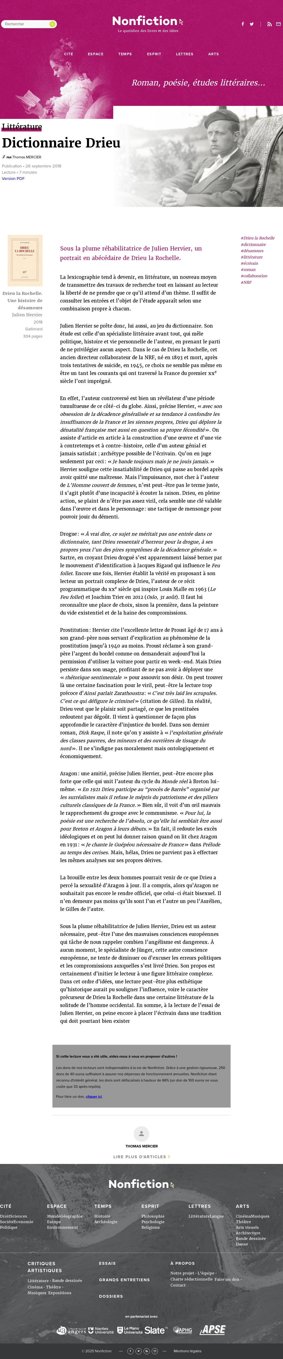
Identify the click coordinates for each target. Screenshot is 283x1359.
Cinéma (243, 1216)
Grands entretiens (124, 1279)
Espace (96, 54)
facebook (242, 24)
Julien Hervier (27, 314)
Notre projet (182, 1273)
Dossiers (111, 1296)
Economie (23, 1221)
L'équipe (206, 1273)
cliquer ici (94, 1096)
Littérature (199, 1216)
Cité (68, 54)
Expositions (59, 1293)
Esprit (154, 54)
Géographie (71, 1216)
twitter (251, 24)
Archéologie (105, 1221)
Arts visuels (247, 1227)
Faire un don (227, 1279)
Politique (8, 1227)
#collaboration (254, 276)
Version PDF (13, 178)
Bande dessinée (251, 1238)
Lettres (184, 54)
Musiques (260, 1216)
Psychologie (153, 1221)
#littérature (251, 257)
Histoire (102, 1216)
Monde (53, 1216)
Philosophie (153, 1216)
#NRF (246, 282)
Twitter (138, 1351)
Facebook (130, 1351)
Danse (242, 1244)
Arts (213, 54)
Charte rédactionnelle (191, 1279)
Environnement (62, 1227)
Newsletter (278, 24)
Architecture (248, 1233)
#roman (248, 269)
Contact (178, 1285)
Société (7, 1221)
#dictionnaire (253, 244)
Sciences (18, 1216)
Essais (107, 1263)
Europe (54, 1221)
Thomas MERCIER (26, 157)
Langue (217, 1216)
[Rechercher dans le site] (29, 24)
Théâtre (243, 1221)
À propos (182, 1263)
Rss (269, 24)
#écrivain (249, 263)
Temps (125, 54)
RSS (147, 1351)
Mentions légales (187, 1351)
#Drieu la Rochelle (257, 238)
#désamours (252, 250)
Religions (151, 1227)
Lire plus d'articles (139, 1156)
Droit (5, 1216)
